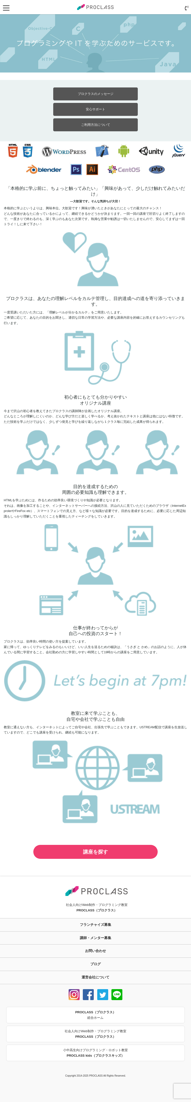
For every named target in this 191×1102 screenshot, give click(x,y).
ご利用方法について (95, 125)
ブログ (95, 964)
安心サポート (95, 109)
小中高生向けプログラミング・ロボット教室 (95, 1053)
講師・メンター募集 (95, 938)
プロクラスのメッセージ (95, 94)
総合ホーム (95, 1015)
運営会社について (95, 977)
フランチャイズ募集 (95, 925)
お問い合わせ (95, 951)
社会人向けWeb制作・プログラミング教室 (95, 1034)
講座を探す (95, 852)
